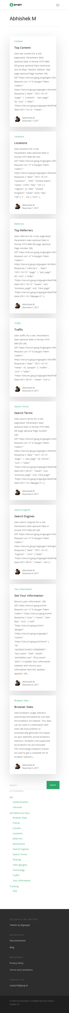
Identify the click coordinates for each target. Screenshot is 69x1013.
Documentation (18, 940)
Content (18, 41)
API (11, 797)
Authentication (20, 801)
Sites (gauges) (20, 864)
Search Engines (22, 509)
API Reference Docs (20, 813)
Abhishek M (28, 117)
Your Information (23, 589)
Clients (16, 822)
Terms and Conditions (21, 969)
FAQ (15, 890)
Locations (19, 136)
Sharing (17, 859)
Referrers (19, 223)
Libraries (17, 807)
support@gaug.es (19, 985)
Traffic (17, 323)
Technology (19, 870)
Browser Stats (21, 700)
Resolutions (19, 843)
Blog (12, 947)
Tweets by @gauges (20, 925)
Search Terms (21, 406)
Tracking (14, 886)
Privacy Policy (17, 963)
